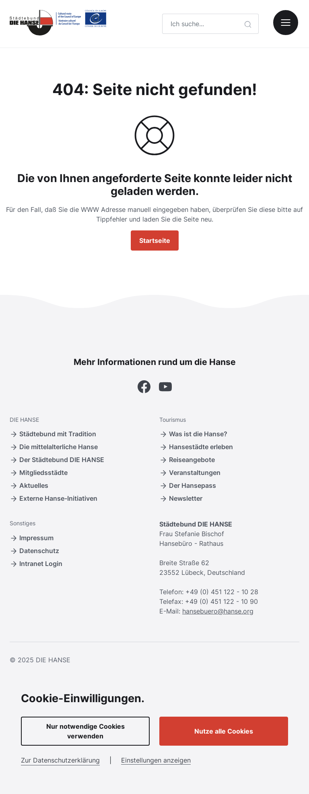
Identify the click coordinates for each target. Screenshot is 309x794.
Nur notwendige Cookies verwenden (85, 731)
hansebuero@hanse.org (217, 611)
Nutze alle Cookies (223, 731)
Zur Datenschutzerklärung (60, 760)
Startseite (154, 240)
